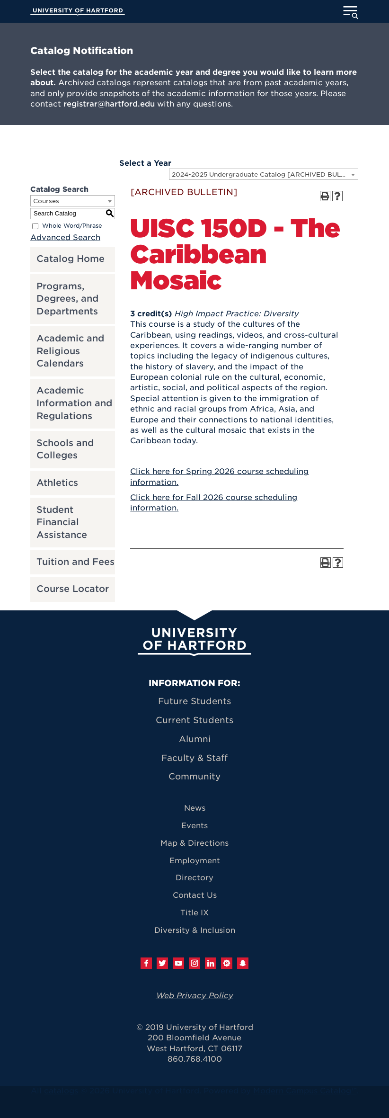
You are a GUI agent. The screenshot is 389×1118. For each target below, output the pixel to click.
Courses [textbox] (46, 201)
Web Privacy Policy (194, 995)
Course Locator (72, 588)
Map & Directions (194, 843)
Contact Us (195, 895)
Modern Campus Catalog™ (305, 1090)
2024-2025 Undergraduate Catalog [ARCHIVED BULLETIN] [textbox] (265, 174)
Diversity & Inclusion (194, 930)
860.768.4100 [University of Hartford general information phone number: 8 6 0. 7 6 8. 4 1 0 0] (195, 1059)
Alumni (195, 739)
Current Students (194, 720)
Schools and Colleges (65, 449)
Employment (194, 860)
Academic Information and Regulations (74, 403)
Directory (194, 877)
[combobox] (263, 174)
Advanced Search (65, 237)
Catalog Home (70, 258)
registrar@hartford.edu (109, 103)
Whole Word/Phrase (72, 225)
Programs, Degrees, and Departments (67, 299)
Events (194, 825)
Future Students (194, 701)
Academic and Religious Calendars (70, 351)
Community (194, 776)
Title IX (194, 912)
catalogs (61, 1090)
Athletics (57, 482)
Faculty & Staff (194, 758)
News (194, 808)
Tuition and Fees (75, 561)
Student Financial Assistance (61, 522)
